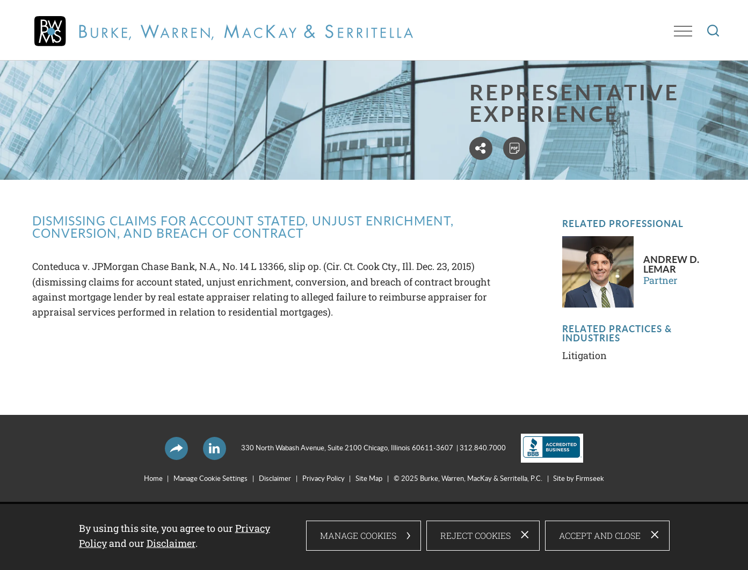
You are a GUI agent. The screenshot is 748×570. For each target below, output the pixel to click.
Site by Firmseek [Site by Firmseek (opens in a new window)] (578, 479)
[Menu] (683, 31)
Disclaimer (275, 479)
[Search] (713, 30)
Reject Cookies (475, 536)
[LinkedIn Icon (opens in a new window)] (214, 448)
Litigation (584, 355)
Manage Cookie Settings (210, 479)
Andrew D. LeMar (671, 264)
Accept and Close (600, 536)
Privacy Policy (323, 479)
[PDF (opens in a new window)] (515, 148)
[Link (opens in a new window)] (544, 448)
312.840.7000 (483, 448)
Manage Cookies (358, 536)
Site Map (368, 479)
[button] (481, 148)
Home (153, 479)
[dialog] (374, 536)
